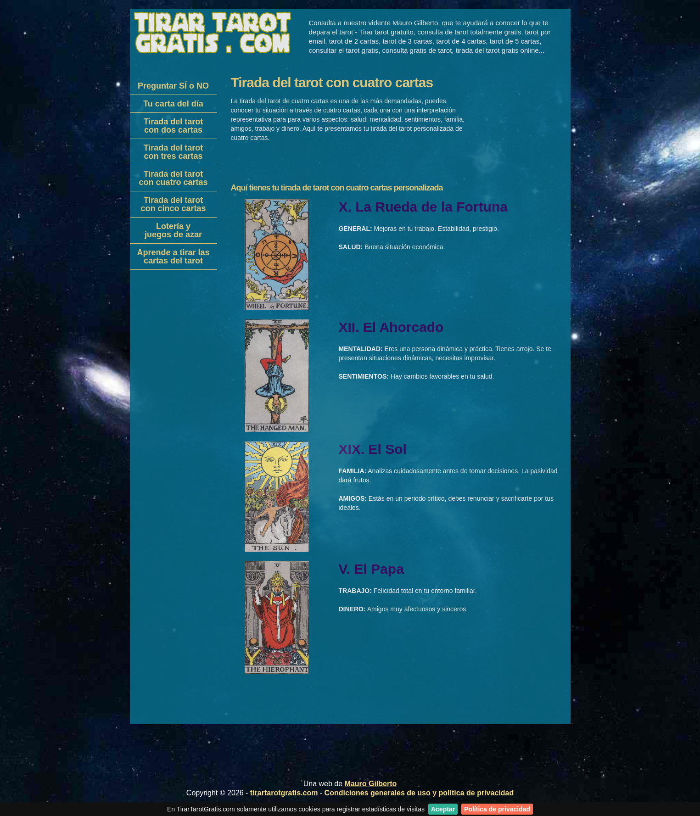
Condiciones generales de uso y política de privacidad (419, 793)
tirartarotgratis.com (284, 793)
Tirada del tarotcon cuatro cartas (173, 178)
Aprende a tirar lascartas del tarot (173, 256)
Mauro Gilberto (371, 784)
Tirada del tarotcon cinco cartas (173, 204)
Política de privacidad (497, 809)
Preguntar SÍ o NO (173, 85)
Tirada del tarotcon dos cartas (173, 125)
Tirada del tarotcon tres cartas (173, 152)
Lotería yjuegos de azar (173, 230)
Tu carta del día (173, 103)
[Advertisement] (171, 415)
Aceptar (443, 809)
